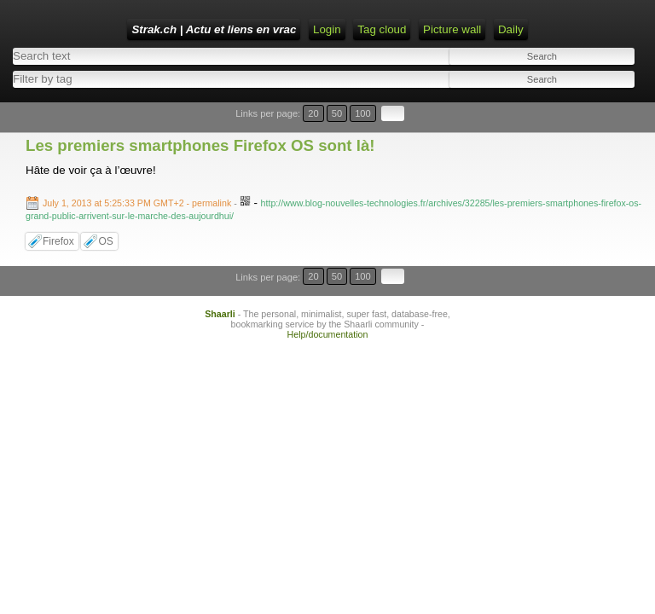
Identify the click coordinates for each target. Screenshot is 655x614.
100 (363, 113)
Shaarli (220, 314)
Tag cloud (381, 29)
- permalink (138, 203)
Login (327, 29)
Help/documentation (327, 334)
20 (313, 113)
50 (337, 113)
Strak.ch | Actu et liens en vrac (213, 29)
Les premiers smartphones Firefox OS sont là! (200, 145)
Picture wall (452, 29)
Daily (511, 29)
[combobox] (164, 78)
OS (105, 241)
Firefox (58, 241)
